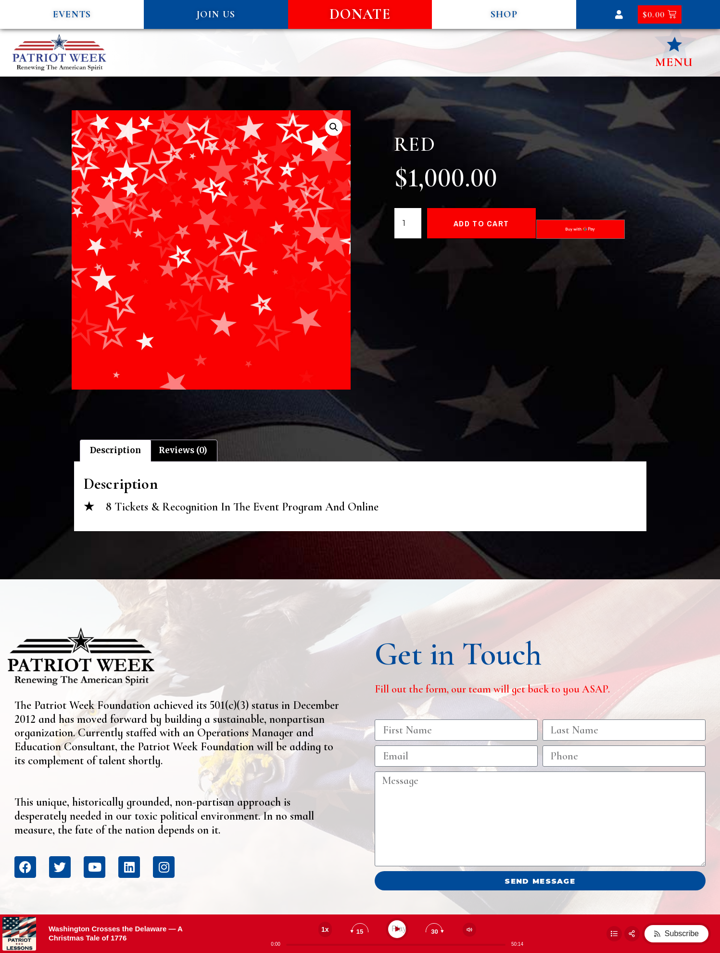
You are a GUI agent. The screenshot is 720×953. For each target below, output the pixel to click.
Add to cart (481, 223)
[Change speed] (325, 929)
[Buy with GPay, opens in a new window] (580, 229)
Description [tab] (115, 450)
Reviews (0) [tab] (183, 450)
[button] (72, 14)
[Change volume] (469, 930)
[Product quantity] (408, 223)
